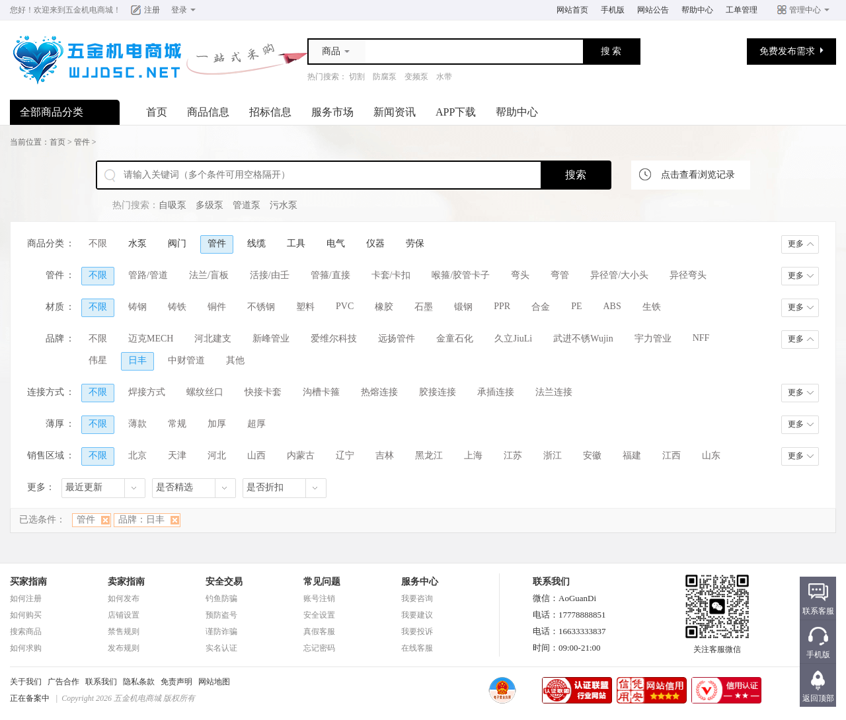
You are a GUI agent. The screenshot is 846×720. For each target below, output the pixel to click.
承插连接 (495, 392)
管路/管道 (148, 275)
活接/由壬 (269, 275)
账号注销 (319, 598)
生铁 (651, 307)
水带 (444, 76)
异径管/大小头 (619, 275)
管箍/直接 (330, 275)
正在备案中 (30, 698)
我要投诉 (417, 631)
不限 (98, 243)
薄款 (137, 424)
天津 (177, 455)
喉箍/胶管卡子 (461, 275)
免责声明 (176, 681)
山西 (256, 455)
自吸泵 (172, 205)
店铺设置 (123, 615)
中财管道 (186, 360)
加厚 (217, 424)
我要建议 (417, 615)
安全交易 (224, 582)
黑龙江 (429, 455)
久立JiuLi (513, 338)
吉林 (384, 455)
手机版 (613, 10)
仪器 (375, 243)
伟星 (98, 360)
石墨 (423, 307)
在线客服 (417, 648)
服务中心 (419, 582)
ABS (612, 306)
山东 (711, 455)
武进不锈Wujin (583, 338)
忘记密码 (319, 648)
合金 (540, 307)
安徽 (592, 455)
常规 (177, 424)
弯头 (520, 275)
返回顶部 (818, 698)
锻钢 (463, 307)
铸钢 (137, 307)
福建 (632, 455)
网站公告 (653, 10)
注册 (152, 10)
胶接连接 (437, 392)
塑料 (305, 307)
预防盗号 (221, 615)
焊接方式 (146, 392)
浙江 (552, 455)
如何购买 (26, 615)
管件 (82, 142)
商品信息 (208, 112)
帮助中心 (697, 10)
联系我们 (101, 681)
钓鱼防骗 (221, 598)
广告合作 (63, 681)
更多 (796, 243)
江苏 (513, 455)
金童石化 (454, 338)
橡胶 (384, 307)
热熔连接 (379, 392)
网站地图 (214, 681)
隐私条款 (139, 681)
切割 (357, 76)
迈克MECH (150, 338)
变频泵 (416, 76)
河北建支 (212, 338)
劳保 (415, 243)
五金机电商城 (89, 10)
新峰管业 (270, 338)
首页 (156, 112)
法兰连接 (553, 392)
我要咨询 (417, 598)
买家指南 (28, 582)
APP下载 (456, 112)
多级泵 (209, 205)
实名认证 (221, 648)
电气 (336, 243)
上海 (473, 455)
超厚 (256, 424)
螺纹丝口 (204, 392)
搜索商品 (26, 631)
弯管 (560, 275)
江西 (671, 455)
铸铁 (177, 307)
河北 (217, 455)
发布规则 (123, 648)
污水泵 (283, 205)
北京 (137, 455)
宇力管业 (653, 338)
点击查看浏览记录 (698, 175)
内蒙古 (301, 455)
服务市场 (332, 112)
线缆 (256, 243)
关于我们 (26, 681)
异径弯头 (688, 275)
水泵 (137, 243)
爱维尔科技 (334, 338)
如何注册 (26, 598)
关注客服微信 (717, 645)
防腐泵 (385, 76)
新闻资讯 (394, 112)
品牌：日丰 (141, 519)
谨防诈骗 (221, 631)
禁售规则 (123, 631)
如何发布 (123, 598)
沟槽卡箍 (321, 392)
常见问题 (321, 582)
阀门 (177, 243)
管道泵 (246, 205)
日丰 (137, 360)
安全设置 (319, 615)
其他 (235, 360)
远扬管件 (396, 338)
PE (576, 306)
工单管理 (741, 10)
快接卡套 (263, 392)
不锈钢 (261, 307)
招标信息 (270, 112)
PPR (502, 306)
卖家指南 (126, 582)
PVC (345, 306)
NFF (701, 338)
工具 (296, 243)
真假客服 (319, 631)
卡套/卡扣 (391, 275)
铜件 (217, 307)
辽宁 (345, 455)
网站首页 (572, 10)
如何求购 (26, 648)
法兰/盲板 (209, 275)
